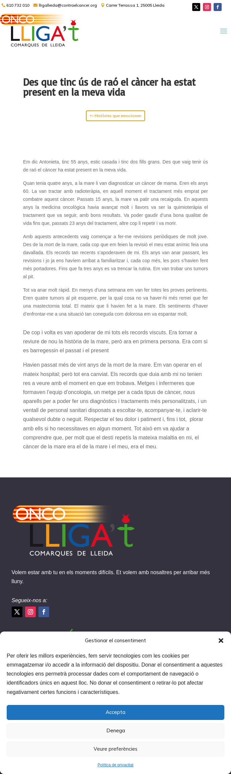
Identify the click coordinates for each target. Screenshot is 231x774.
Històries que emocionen (118, 115)
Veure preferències (115, 749)
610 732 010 (17, 5)
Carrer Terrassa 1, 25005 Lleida (135, 5)
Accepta (115, 712)
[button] (221, 640)
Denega (115, 730)
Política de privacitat (115, 765)
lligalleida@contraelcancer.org (68, 5)
